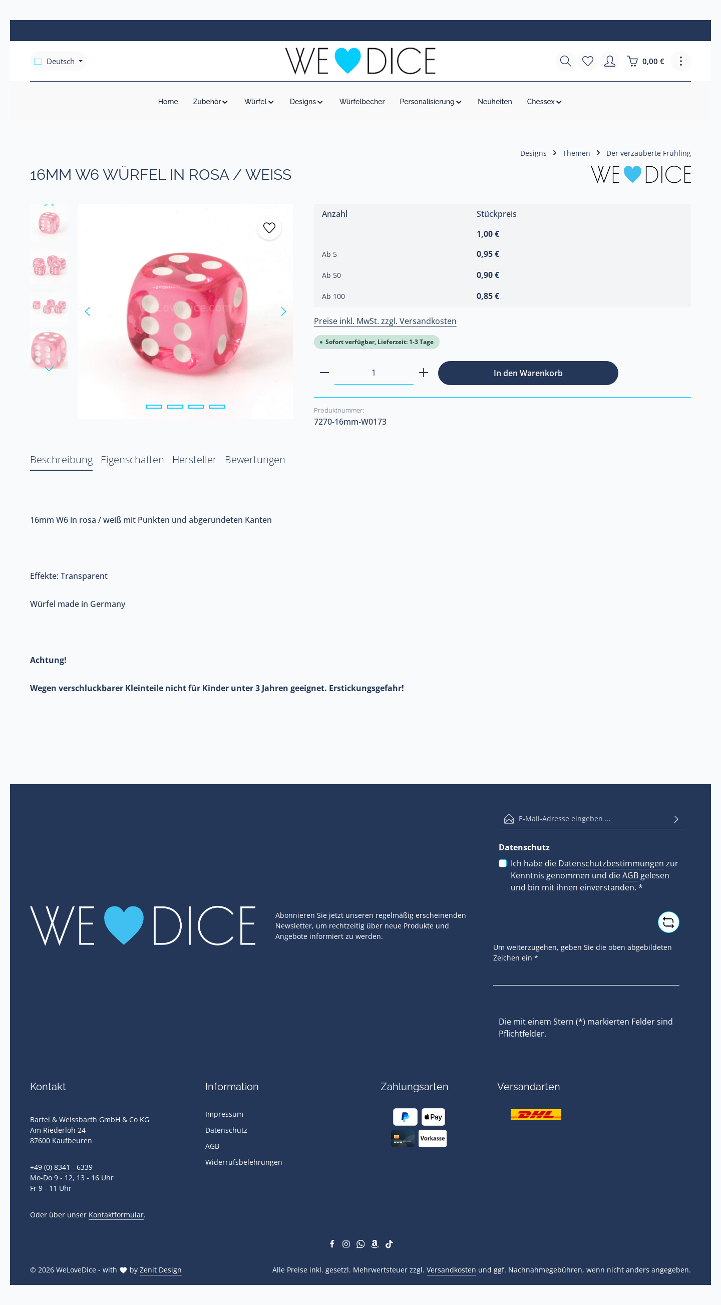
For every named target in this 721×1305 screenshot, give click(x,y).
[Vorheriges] (88, 311)
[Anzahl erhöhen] (423, 373)
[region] (162, 311)
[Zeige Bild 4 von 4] (217, 407)
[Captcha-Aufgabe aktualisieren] (668, 922)
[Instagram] (347, 1245)
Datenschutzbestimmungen (611, 863)
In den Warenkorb (528, 373)
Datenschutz (226, 1130)
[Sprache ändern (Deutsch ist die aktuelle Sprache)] (58, 61)
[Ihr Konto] (610, 61)
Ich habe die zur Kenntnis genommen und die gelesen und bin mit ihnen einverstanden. (594, 875)
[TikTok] (389, 1245)
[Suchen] (566, 61)
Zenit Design (161, 1269)
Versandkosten (451, 1269)
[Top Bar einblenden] (681, 61)
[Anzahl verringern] (324, 373)
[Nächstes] (282, 311)
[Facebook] (333, 1245)
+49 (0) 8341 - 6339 (61, 1167)
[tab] (61, 460)
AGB (630, 875)
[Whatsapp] (361, 1245)
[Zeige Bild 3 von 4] (196, 407)
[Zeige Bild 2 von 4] (175, 407)
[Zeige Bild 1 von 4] (154, 407)
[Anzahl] (374, 373)
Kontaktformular (116, 1214)
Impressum (224, 1114)
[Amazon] (376, 1245)
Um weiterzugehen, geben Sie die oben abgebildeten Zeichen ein (582, 952)
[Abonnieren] (676, 818)
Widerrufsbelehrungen (243, 1162)
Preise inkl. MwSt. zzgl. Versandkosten (385, 321)
